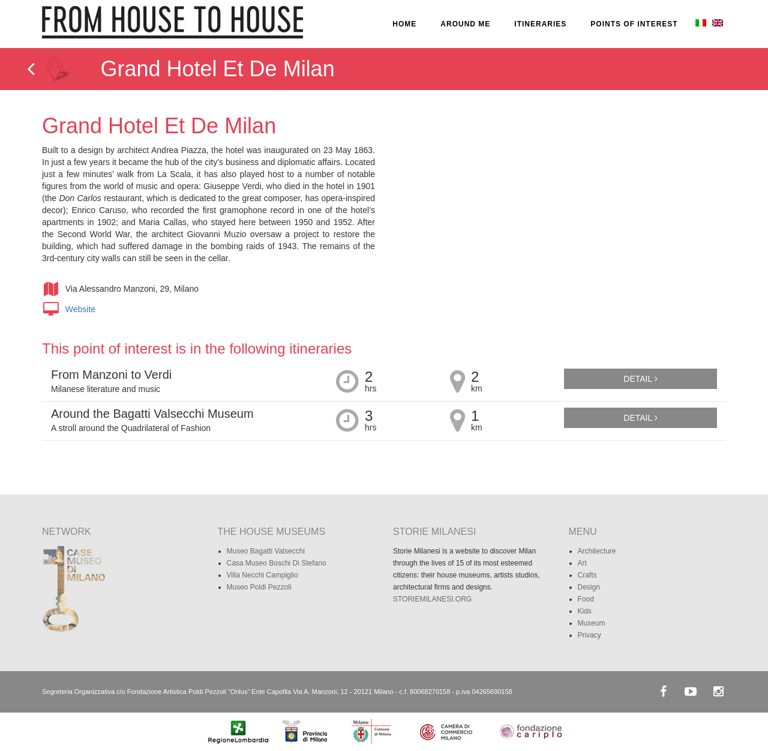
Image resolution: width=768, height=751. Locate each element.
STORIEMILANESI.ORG (432, 599)
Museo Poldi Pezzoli (259, 587)
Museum (591, 623)
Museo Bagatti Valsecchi (266, 551)
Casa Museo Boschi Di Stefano (276, 563)
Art (582, 563)
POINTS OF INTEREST (633, 24)
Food (586, 599)
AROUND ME (465, 24)
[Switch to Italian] (699, 24)
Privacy (589, 635)
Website (80, 309)
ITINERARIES (540, 24)
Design (589, 587)
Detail (640, 379)
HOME (404, 24)
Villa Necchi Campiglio (262, 575)
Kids (585, 611)
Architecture (597, 551)
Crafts (587, 575)
